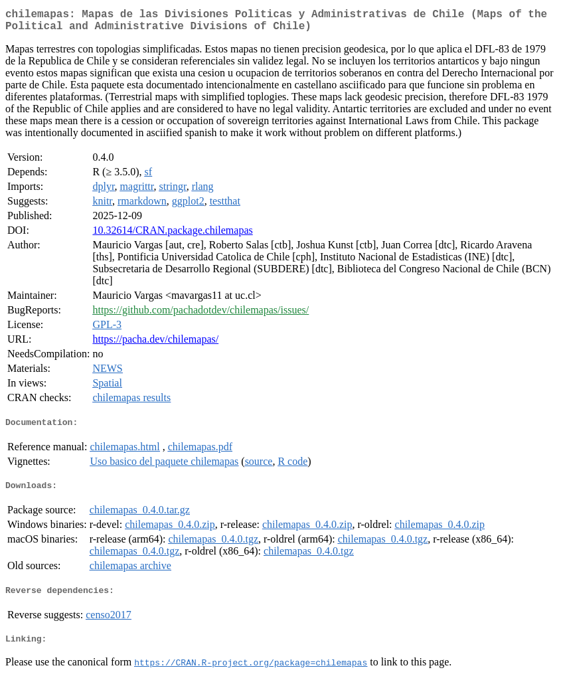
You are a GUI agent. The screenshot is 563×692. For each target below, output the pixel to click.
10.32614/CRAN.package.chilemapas (172, 235)
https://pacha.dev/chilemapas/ (155, 344)
